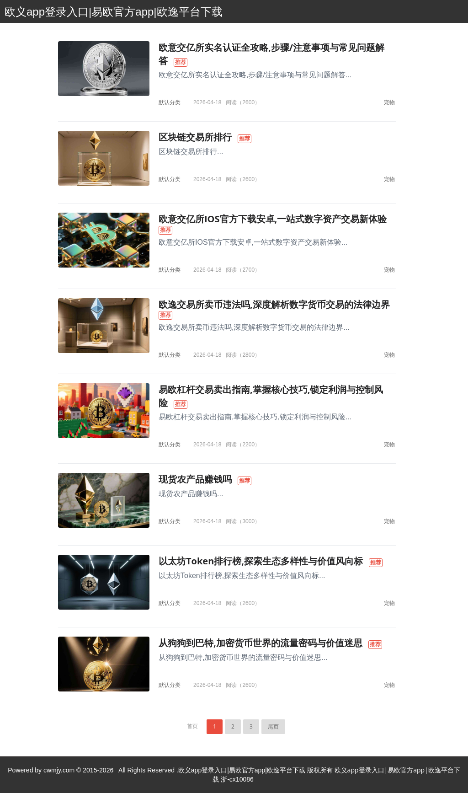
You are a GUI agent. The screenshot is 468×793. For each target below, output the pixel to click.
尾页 (273, 726)
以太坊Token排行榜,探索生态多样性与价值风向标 (261, 561)
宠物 (389, 102)
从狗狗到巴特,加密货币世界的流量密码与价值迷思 (260, 643)
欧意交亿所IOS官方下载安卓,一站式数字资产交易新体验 (273, 219)
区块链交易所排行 (195, 137)
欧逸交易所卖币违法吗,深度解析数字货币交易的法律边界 (274, 304)
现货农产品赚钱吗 (195, 479)
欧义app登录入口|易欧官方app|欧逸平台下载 (114, 11)
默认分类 (170, 102)
